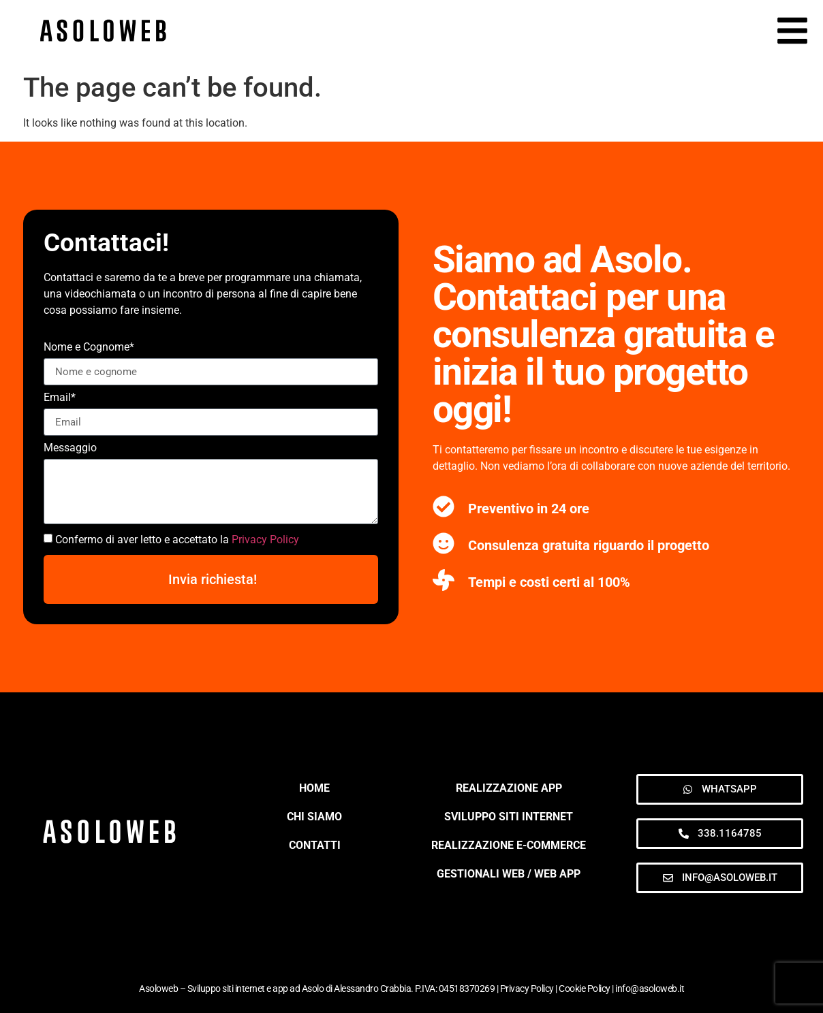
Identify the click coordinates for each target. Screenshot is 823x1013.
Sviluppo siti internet (508, 816)
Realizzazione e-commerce (508, 845)
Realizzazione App (509, 788)
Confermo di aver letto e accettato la (177, 539)
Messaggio (70, 448)
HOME (314, 788)
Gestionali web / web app (508, 873)
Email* (60, 398)
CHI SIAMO (314, 816)
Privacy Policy (265, 539)
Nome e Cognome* (89, 347)
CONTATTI (315, 845)
